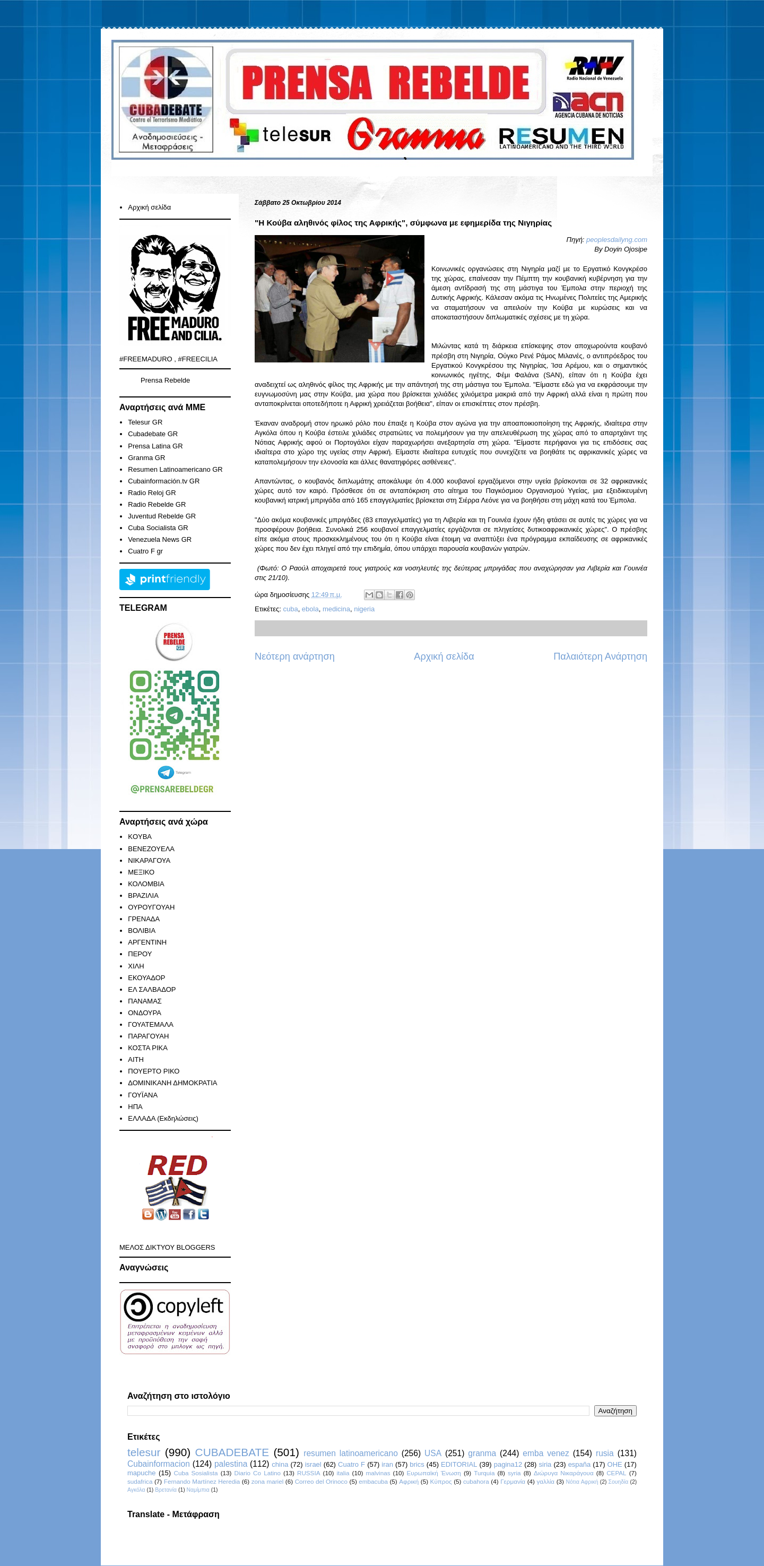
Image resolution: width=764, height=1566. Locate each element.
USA (432, 1453)
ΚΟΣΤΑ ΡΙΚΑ (148, 1048)
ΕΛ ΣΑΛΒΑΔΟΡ (152, 989)
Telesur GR (145, 422)
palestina (230, 1463)
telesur (143, 1452)
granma (482, 1453)
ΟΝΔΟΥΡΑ (144, 1013)
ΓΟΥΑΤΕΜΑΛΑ (150, 1024)
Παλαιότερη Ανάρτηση (600, 656)
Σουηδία (619, 1482)
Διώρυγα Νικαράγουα (564, 1472)
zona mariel (267, 1481)
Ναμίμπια (198, 1490)
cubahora (476, 1481)
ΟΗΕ (614, 1464)
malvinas (378, 1472)
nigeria (364, 609)
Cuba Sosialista (196, 1472)
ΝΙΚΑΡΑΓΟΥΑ (149, 860)
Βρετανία (166, 1490)
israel (313, 1464)
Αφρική (409, 1481)
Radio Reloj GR (152, 493)
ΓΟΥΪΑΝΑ (143, 1095)
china (280, 1464)
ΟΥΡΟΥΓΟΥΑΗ (151, 907)
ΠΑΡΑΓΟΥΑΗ (148, 1036)
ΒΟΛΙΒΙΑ (141, 931)
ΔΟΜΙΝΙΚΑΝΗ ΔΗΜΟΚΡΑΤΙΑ (172, 1083)
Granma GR (146, 458)
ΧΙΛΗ (136, 966)
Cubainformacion (158, 1463)
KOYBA (140, 837)
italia (342, 1472)
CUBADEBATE (232, 1452)
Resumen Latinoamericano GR (175, 469)
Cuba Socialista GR (158, 528)
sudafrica (139, 1481)
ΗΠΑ (135, 1107)
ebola (310, 609)
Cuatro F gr (145, 551)
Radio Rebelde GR (157, 504)
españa (579, 1464)
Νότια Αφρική (582, 1482)
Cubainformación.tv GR (163, 481)
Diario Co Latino (258, 1472)
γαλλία (545, 1481)
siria (545, 1464)
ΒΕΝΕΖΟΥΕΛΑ (151, 849)
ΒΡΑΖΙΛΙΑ (143, 895)
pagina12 (508, 1464)
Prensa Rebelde (165, 380)
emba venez (546, 1453)
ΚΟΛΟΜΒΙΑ (146, 884)
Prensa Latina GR (155, 446)
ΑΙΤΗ (136, 1059)
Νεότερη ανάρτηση (295, 656)
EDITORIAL (459, 1464)
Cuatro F (351, 1464)
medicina (336, 609)
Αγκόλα (136, 1490)
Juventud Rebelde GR (162, 516)
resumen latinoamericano (350, 1453)
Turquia (484, 1472)
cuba (290, 609)
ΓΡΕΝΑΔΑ (144, 919)
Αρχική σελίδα (444, 656)
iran (387, 1464)
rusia (605, 1453)
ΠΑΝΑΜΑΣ (145, 1001)
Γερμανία (512, 1481)
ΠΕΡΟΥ (140, 954)
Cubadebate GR (153, 434)
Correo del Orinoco (321, 1481)
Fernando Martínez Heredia (202, 1481)
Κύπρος (441, 1481)
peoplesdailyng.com (616, 240)
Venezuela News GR (160, 539)
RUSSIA (308, 1472)
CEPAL (616, 1472)
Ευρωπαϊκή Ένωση (433, 1472)
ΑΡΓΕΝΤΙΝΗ (147, 942)
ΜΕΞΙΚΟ (141, 872)
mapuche (141, 1473)
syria (514, 1472)
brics (417, 1464)
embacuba (373, 1481)
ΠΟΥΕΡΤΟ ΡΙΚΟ (153, 1071)
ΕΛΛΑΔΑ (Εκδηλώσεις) (163, 1118)
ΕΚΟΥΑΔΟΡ (146, 978)
